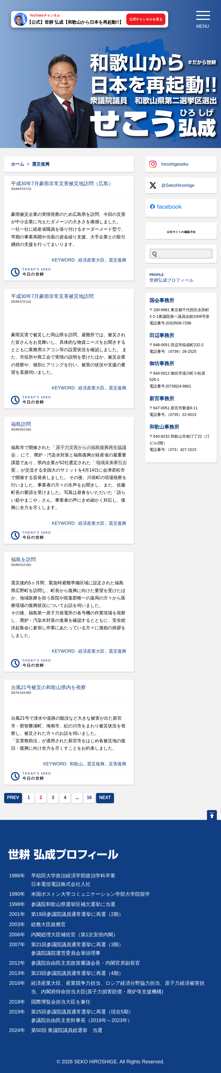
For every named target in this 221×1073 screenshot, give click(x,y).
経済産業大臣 (91, 260)
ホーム (17, 164)
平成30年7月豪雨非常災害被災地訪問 (52, 296)
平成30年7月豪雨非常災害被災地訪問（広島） (62, 183)
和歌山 (76, 764)
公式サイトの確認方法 (181, 231)
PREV (13, 797)
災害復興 (117, 764)
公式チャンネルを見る (145, 19)
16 (89, 797)
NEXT (105, 797)
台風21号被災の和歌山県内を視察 (48, 687)
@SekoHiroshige (171, 185)
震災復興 (117, 260)
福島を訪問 (23, 559)
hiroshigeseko (169, 164)
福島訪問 (21, 424)
